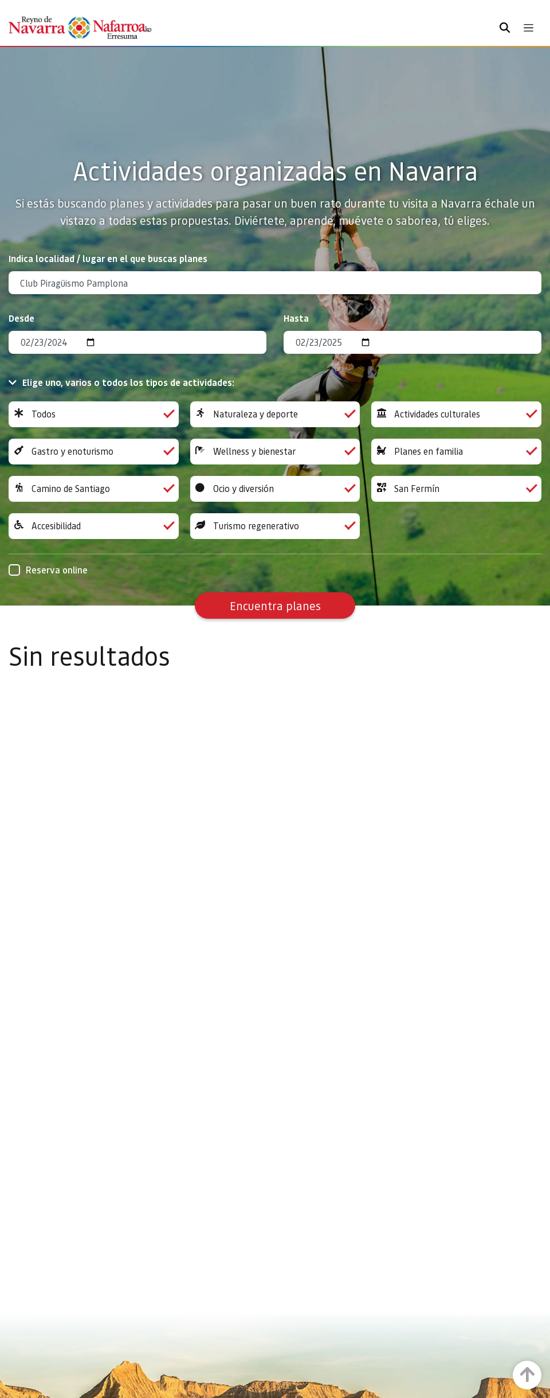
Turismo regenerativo (275, 526)
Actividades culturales (456, 414)
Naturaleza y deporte (275, 414)
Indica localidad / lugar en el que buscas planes (108, 258)
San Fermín (456, 489)
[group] (94, 414)
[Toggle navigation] (528, 27)
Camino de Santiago (94, 489)
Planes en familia (456, 451)
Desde (21, 318)
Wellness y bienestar (275, 451)
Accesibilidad (94, 526)
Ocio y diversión (275, 489)
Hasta (296, 318)
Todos (94, 414)
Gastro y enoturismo (94, 451)
